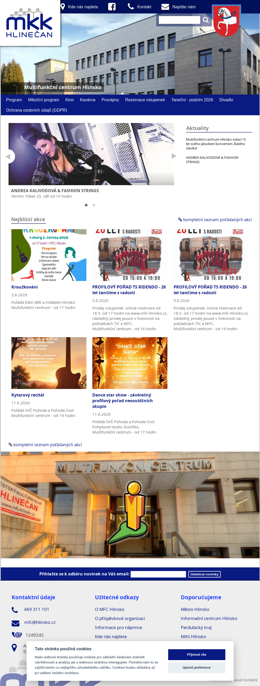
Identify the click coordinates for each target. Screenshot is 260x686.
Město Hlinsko (195, 609)
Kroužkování (24, 287)
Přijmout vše (196, 654)
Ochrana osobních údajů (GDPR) (36, 110)
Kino (69, 100)
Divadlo (226, 100)
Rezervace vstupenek (145, 100)
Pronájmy (110, 100)
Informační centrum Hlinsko (209, 618)
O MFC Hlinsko (109, 609)
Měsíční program (43, 100)
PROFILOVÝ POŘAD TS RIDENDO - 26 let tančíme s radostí (129, 289)
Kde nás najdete (111, 636)
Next (174, 156)
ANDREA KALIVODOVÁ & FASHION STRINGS (212, 159)
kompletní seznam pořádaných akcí (214, 219)
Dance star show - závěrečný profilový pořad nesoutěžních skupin (122, 400)
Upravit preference (197, 667)
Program (14, 100)
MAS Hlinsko (193, 636)
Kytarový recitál (27, 395)
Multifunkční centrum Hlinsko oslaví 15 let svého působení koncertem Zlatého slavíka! (216, 143)
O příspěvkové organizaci (120, 618)
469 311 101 (30, 610)
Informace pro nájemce (118, 627)
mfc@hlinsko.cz (34, 623)
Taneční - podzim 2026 (192, 100)
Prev (8, 156)
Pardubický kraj (196, 627)
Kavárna (87, 100)
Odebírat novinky (204, 574)
